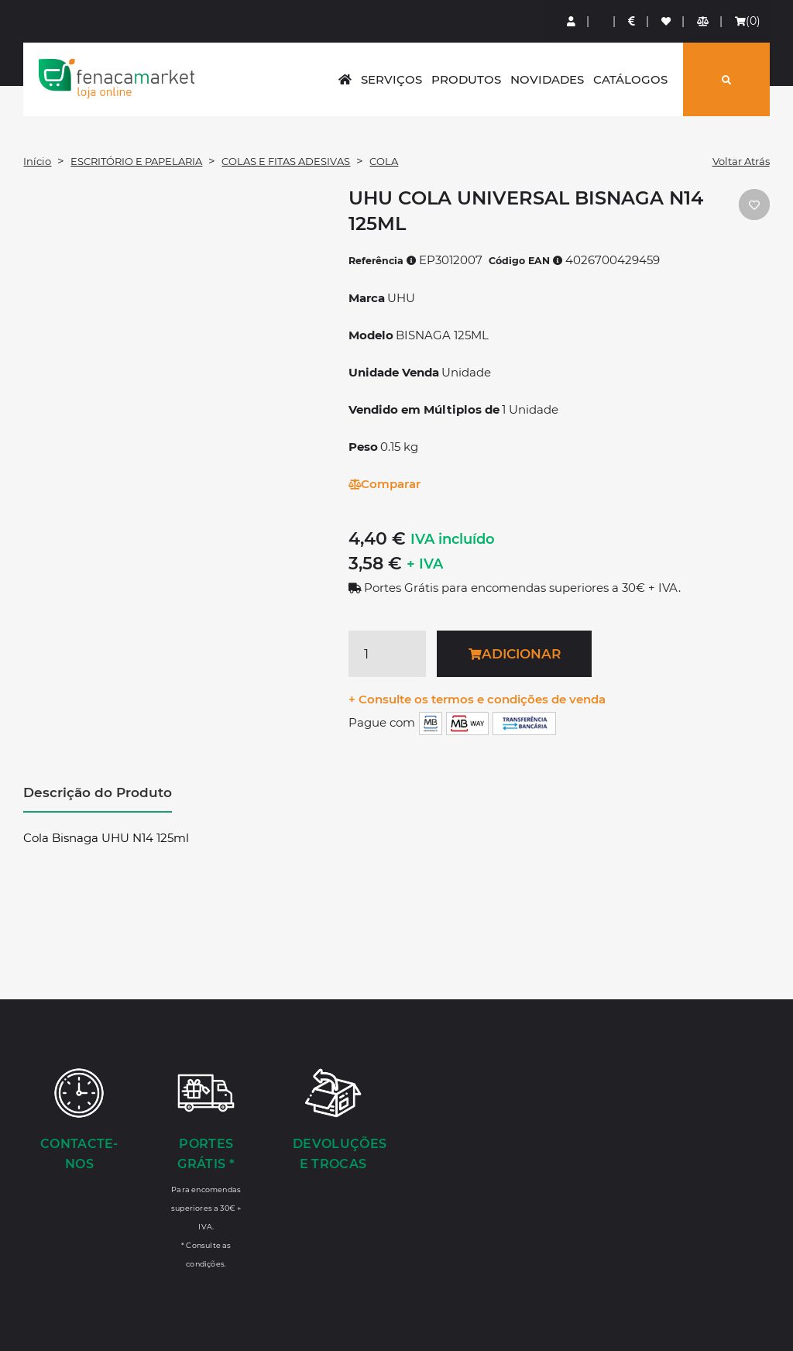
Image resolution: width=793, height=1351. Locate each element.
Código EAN (526, 260)
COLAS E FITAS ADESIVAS (285, 161)
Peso (363, 446)
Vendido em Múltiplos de (423, 409)
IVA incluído (452, 539)
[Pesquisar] (726, 79)
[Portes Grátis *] (206, 1167)
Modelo (370, 335)
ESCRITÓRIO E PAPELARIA (136, 161)
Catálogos (630, 79)
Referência (382, 260)
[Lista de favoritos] (667, 21)
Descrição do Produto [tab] (97, 792)
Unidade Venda (393, 372)
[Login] (571, 21)
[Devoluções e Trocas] (333, 1121)
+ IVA (425, 563)
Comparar (384, 483)
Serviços (391, 79)
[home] (345, 79)
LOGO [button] (116, 78)
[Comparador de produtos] (704, 21)
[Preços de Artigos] (632, 21)
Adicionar (515, 654)
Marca (366, 297)
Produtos (466, 79)
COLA (383, 161)
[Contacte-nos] (79, 1121)
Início (37, 161)
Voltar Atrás (741, 161)
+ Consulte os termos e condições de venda (477, 699)
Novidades (547, 79)
